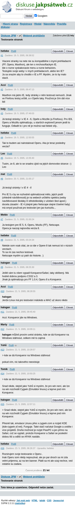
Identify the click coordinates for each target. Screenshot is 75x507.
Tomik (4, 369)
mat (3, 174)
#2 (2, 89)
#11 (2, 312)
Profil (13, 51)
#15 (2, 404)
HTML (35, 500)
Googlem (40, 16)
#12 (2, 329)
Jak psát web (23, 500)
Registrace (26, 24)
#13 (2, 349)
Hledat (38, 24)
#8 (2, 240)
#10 (2, 291)
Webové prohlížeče (34, 35)
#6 (2, 178)
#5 (2, 158)
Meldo (4, 214)
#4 (2, 137)
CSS (49, 500)
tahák (42, 500)
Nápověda (49, 24)
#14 (2, 373)
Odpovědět (58, 51)
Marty (4, 324)
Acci (3, 85)
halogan (5, 262)
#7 (2, 219)
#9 (2, 267)
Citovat (69, 51)
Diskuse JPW (8, 35)
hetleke (5, 51)
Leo (3, 153)
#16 (2, 448)
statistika (20, 503)
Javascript (58, 500)
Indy (3, 109)
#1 (2, 55)
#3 (2, 113)
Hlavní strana (10, 24)
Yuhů (4, 345)
